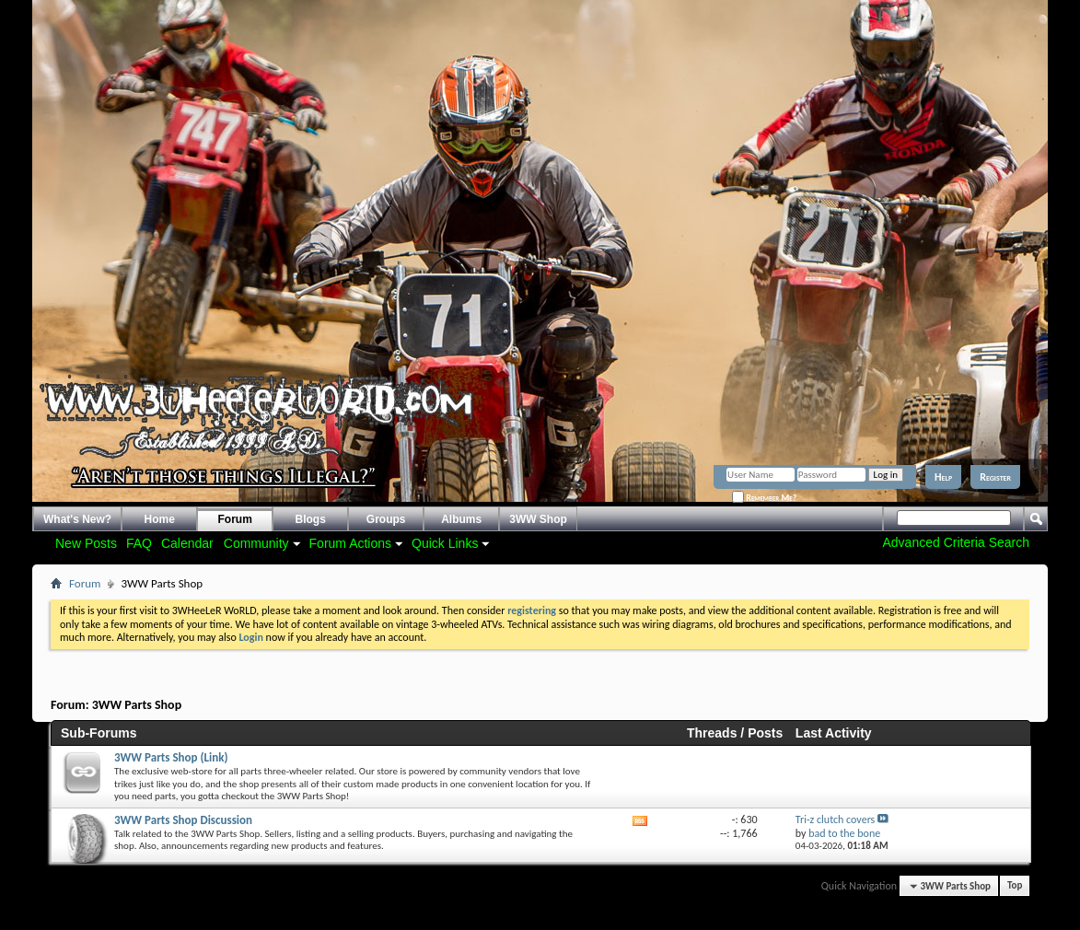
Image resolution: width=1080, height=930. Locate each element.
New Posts (86, 543)
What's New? (77, 519)
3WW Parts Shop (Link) (170, 757)
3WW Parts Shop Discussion (183, 820)
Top (1014, 886)
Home (160, 519)
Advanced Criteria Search (955, 542)
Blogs (311, 519)
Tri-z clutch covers (835, 819)
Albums (461, 519)
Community (256, 543)
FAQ (139, 543)
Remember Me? (764, 498)
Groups (386, 519)
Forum (235, 519)
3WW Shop (538, 519)
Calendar (187, 543)
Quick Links (445, 543)
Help (943, 477)
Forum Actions (350, 543)
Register (995, 477)
